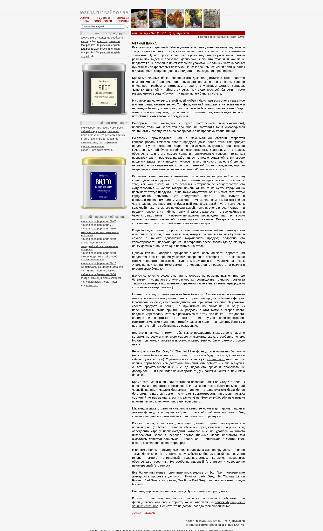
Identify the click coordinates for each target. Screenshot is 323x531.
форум (85, 37)
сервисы (103, 17)
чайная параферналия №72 (98, 221)
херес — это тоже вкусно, (97, 149)
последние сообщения (111, 37)
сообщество (103, 21)
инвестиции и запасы (94, 242)
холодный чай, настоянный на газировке (99, 248)
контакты (114, 41)
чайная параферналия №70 (98, 228)
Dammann (238, 351)
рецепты (122, 21)
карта (84, 41)
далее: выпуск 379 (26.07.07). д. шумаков (215, 521)
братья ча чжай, (91, 135)
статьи (85, 21)
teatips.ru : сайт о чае (104, 12)
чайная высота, (99, 138)
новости (102, 41)
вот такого (229, 412)
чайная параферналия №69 (98, 238)
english (115, 45)
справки (123, 17)
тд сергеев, (108, 135)
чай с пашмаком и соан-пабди (99, 281)
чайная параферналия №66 (98, 274)
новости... (92, 285)
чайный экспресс (112, 127)
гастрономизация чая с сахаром (101, 278)
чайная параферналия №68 (98, 252)
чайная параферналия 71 (97, 224)
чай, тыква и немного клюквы (99, 270)
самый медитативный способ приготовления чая (99, 258)
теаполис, (114, 131)
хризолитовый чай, (93, 146)
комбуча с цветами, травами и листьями (100, 234)
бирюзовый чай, (91, 127)
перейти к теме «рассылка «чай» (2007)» (221, 36)
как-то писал (216, 359)
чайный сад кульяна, (94, 131)
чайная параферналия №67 (98, 263)
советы (85, 17)
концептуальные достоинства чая (102, 266)
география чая (108, 142)
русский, (105, 45)
